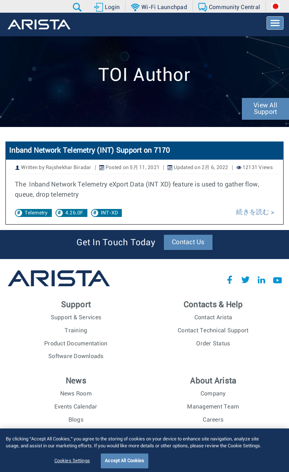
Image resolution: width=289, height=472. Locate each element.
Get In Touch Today (116, 242)
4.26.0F (74, 213)
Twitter (245, 279)
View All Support (265, 108)
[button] (78, 7)
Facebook (229, 279)
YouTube (277, 279)
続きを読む (252, 212)
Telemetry (36, 213)
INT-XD (109, 213)
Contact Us (188, 242)
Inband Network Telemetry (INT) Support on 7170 (89, 150)
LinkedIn (261, 279)
